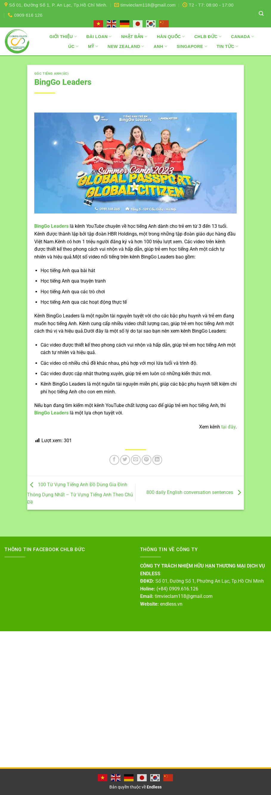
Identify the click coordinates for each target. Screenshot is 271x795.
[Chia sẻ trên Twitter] (125, 460)
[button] (261, 14)
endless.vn (171, 604)
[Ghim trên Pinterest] (146, 460)
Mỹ (93, 46)
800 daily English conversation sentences (195, 492)
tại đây (228, 427)
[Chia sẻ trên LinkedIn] (157, 460)
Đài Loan (99, 36)
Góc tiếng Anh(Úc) (51, 74)
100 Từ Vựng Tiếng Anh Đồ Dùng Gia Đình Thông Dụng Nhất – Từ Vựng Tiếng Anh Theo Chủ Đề (80, 493)
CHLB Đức (208, 36)
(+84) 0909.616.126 (177, 589)
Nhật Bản (134, 36)
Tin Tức (227, 46)
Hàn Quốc (171, 36)
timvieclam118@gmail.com (184, 596)
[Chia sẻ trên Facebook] (114, 460)
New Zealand (126, 46)
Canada (242, 36)
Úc (73, 46)
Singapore (191, 46)
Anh (160, 46)
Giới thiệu (63, 36)
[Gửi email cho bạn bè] (136, 460)
